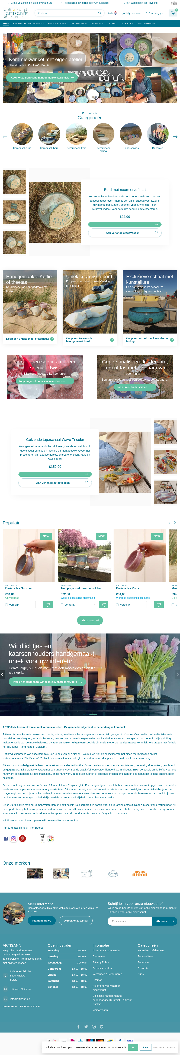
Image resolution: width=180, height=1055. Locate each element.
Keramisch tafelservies (27, 23)
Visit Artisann (146, 23)
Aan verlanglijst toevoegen (132, 233)
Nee (145, 1047)
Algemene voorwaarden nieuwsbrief (106, 987)
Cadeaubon (127, 23)
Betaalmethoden (102, 968)
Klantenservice (41, 920)
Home (6, 23)
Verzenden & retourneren (107, 973)
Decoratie (97, 23)
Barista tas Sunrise (18, 588)
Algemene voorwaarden (106, 950)
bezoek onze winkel (76, 920)
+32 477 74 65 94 (20, 988)
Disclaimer (99, 956)
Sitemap (97, 979)
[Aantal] (38, 604)
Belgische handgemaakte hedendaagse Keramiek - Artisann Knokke (112, 999)
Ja (132, 1047)
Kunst (113, 23)
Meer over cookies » (164, 1047)
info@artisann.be (20, 998)
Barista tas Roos (127, 588)
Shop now (90, 620)
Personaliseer (57, 23)
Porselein (78, 23)
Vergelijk (14, 604)
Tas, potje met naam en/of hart (81, 588)
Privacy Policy (101, 962)
